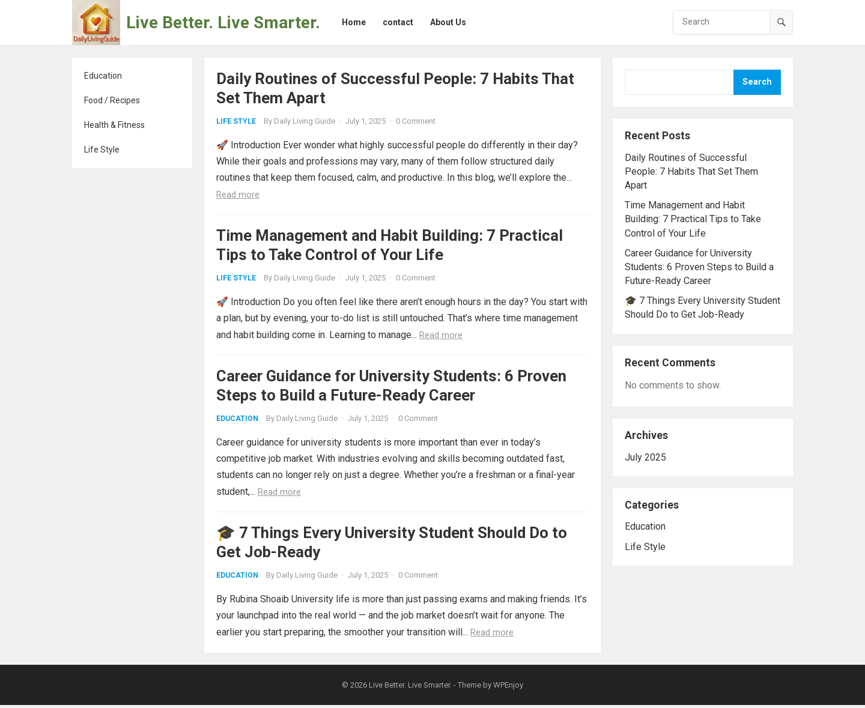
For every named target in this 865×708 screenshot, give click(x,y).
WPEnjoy (508, 687)
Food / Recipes (112, 100)
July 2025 (645, 457)
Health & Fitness (114, 125)
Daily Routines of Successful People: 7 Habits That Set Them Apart (691, 171)
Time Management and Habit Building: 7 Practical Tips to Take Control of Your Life (693, 218)
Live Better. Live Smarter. (223, 22)
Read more (238, 194)
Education (103, 75)
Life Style (102, 149)
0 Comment (416, 121)
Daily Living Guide (304, 121)
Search (757, 82)
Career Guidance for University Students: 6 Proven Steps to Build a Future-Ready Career (699, 266)
